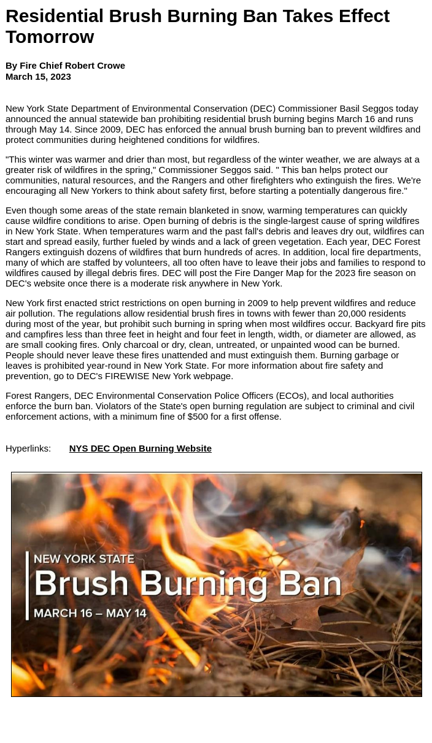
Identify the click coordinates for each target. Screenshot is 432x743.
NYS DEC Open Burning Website (140, 448)
